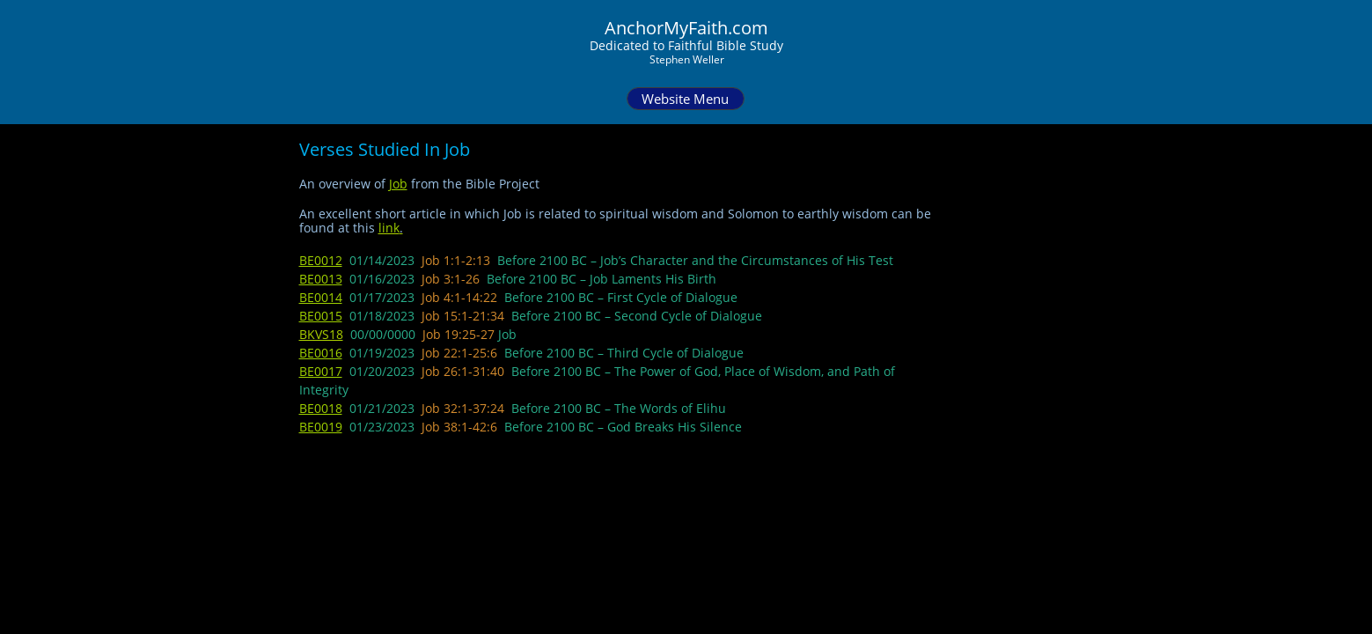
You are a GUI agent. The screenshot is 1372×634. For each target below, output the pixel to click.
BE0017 (320, 371)
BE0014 (320, 297)
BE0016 (320, 352)
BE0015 (320, 315)
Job (398, 183)
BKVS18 (321, 334)
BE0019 (320, 426)
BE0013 (320, 278)
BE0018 (320, 408)
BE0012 (320, 260)
